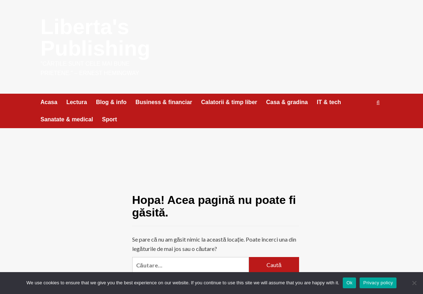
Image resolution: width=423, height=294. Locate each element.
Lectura (76, 102)
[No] (414, 282)
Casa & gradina (287, 102)
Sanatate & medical (66, 119)
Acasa (48, 102)
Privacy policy (378, 282)
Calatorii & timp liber (229, 102)
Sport (109, 119)
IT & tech (329, 102)
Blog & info (111, 102)
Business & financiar (163, 102)
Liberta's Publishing (95, 37)
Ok (349, 282)
